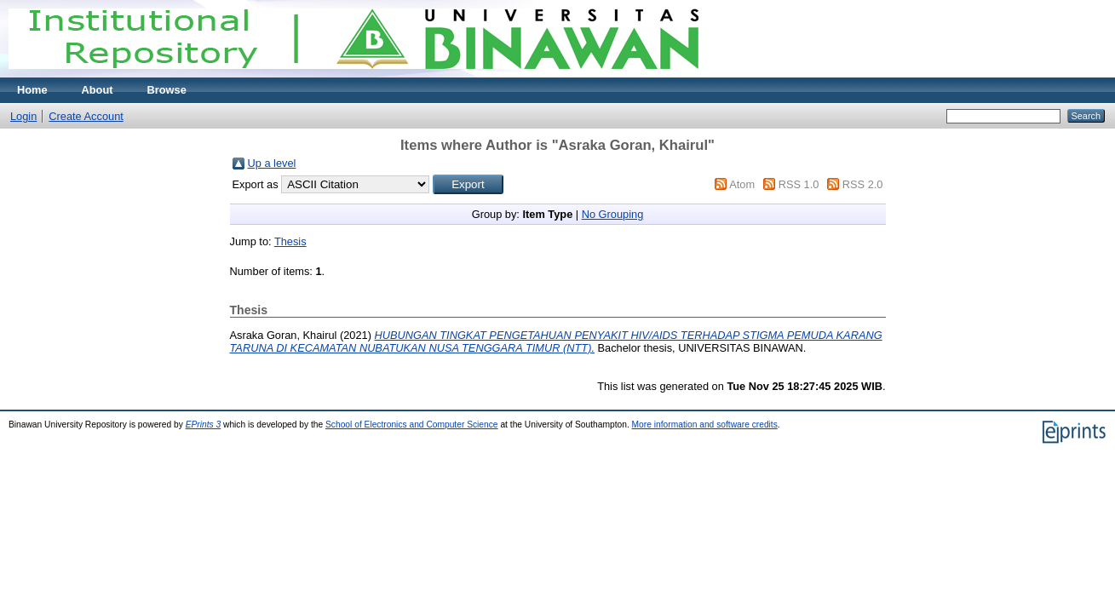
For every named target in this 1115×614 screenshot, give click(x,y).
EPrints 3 (203, 424)
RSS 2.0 (862, 184)
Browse (167, 89)
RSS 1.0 (799, 184)
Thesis (290, 241)
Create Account (86, 116)
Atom (742, 184)
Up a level (272, 163)
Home (32, 89)
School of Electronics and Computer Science (411, 424)
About (97, 89)
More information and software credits (705, 424)
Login (23, 116)
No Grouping (613, 214)
